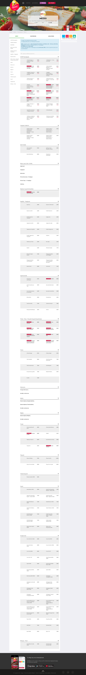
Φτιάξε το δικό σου (24, 393)
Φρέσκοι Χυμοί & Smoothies (13, 51)
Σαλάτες (22, 184)
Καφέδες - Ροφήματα (14, 54)
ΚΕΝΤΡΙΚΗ (28, 2)
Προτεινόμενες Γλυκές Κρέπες (27, 404)
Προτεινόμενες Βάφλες (25, 415)
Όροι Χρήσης (47, 673)
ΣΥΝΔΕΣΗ (51, 2)
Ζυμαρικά (22, 169)
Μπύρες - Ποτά (13, 83)
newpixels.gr (42, 673)
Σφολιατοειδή (12, 56)
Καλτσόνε (22, 173)
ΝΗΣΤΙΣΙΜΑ (12, 44)
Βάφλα (11, 69)
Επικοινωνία (53, 673)
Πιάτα (11, 62)
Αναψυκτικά (12, 81)
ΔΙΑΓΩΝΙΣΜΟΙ (35, 2)
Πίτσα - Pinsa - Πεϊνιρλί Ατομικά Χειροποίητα (14, 59)
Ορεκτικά (22, 166)
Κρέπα (11, 67)
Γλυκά (11, 72)
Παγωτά (11, 74)
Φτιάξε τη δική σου (24, 408)
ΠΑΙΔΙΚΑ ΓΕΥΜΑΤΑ (13, 42)
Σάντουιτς (12, 64)
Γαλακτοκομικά (13, 76)
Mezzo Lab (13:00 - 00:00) (13, 48)
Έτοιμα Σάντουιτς (24, 389)
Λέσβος (14, 32)
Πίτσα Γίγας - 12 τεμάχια (25, 180)
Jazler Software (32, 673)
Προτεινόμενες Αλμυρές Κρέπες (27, 400)
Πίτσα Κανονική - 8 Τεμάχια (26, 176)
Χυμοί (11, 79)
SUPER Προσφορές (13, 40)
